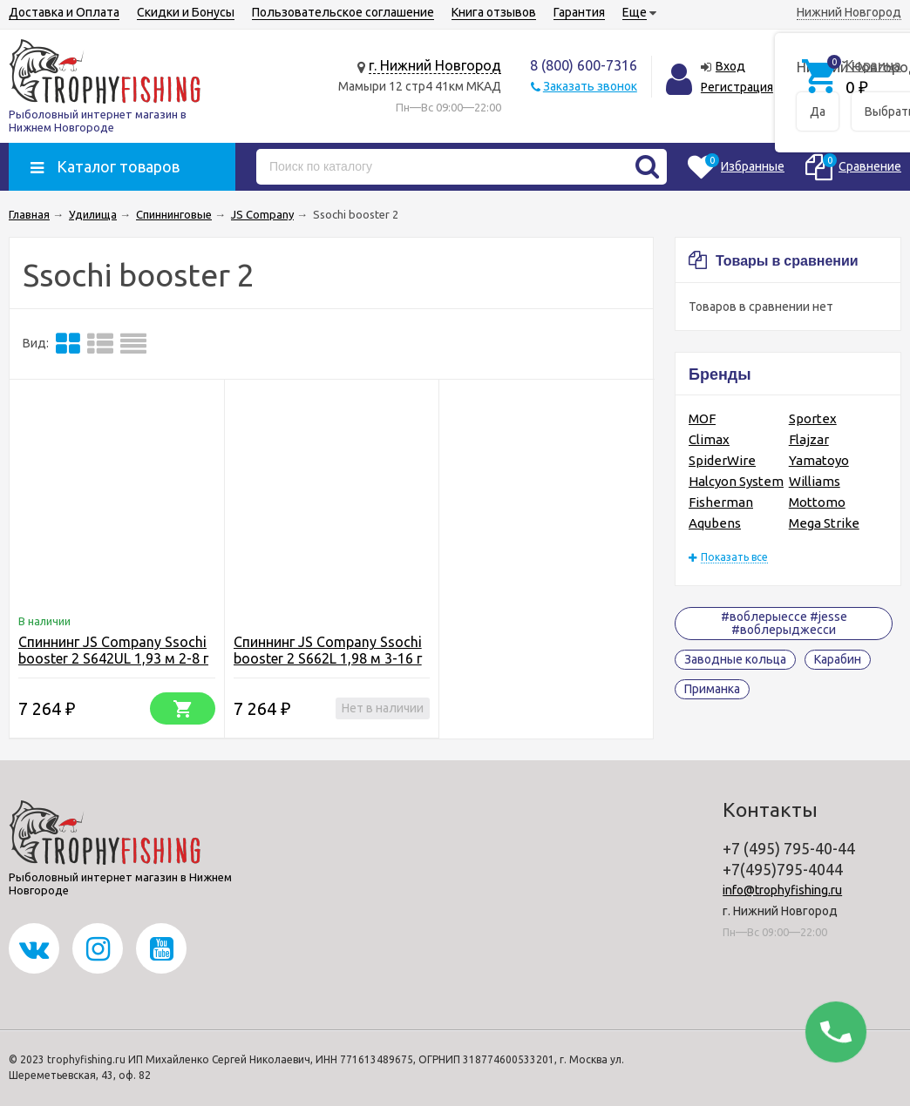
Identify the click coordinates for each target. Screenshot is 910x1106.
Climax (709, 439)
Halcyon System (736, 481)
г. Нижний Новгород (435, 65)
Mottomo (817, 502)
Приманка (712, 689)
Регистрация (737, 87)
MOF (702, 418)
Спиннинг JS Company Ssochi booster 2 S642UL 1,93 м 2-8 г (113, 650)
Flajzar (809, 439)
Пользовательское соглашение (343, 12)
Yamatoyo (819, 460)
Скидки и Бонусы (185, 12)
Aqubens (715, 523)
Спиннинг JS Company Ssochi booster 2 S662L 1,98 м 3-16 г (328, 650)
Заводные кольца (735, 659)
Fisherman (721, 502)
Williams (814, 481)
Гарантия (579, 12)
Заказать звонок (590, 86)
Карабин (837, 659)
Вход (730, 66)
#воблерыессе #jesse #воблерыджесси (784, 623)
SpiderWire (722, 460)
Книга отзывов (494, 12)
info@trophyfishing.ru (782, 890)
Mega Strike (824, 523)
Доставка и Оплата (64, 12)
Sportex (813, 418)
